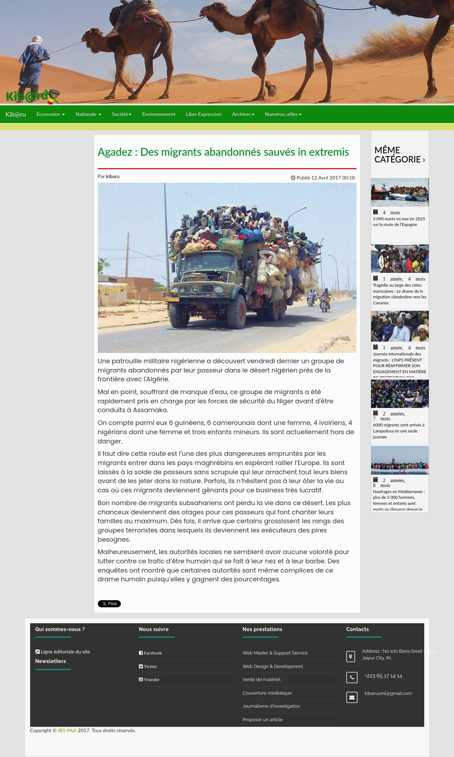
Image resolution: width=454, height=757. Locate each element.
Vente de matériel (262, 679)
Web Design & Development (273, 666)
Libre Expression (204, 114)
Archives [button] (243, 114)
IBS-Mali (67, 730)
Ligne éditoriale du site (62, 651)
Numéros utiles (283, 114)
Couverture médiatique (267, 693)
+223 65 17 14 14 (383, 676)
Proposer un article (263, 719)
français (426, 98)
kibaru (112, 176)
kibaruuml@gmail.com (388, 693)
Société (121, 114)
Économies (51, 114)
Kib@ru (15, 114)
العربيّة (442, 98)
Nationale (88, 114)
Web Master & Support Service (275, 653)
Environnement (158, 114)
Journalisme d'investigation (272, 706)
